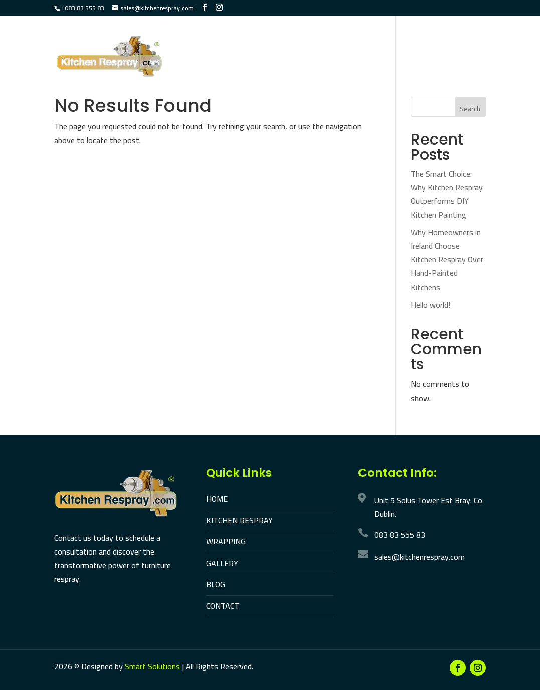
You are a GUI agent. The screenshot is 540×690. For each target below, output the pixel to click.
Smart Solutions (152, 666)
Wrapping (316, 43)
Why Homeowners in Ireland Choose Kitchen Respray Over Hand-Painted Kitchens (447, 260)
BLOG (215, 584)
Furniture (370, 43)
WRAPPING (226, 541)
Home (193, 43)
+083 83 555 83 (82, 8)
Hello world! (430, 304)
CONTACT (222, 605)
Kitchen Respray (250, 43)
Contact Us (249, 73)
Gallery (451, 43)
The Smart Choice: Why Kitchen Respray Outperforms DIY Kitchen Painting (447, 194)
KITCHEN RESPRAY (239, 520)
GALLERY (222, 563)
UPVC (413, 43)
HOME (217, 498)
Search (470, 108)
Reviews (198, 73)
